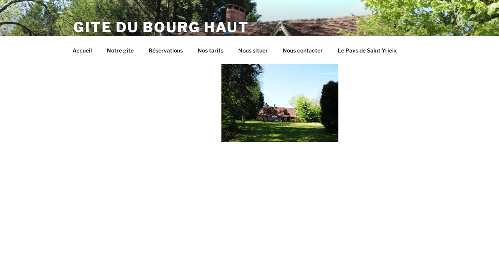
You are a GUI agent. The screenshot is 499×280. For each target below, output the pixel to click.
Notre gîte (120, 50)
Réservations (166, 50)
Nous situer (253, 50)
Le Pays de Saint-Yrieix (367, 50)
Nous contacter (303, 50)
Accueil (82, 50)
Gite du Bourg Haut (161, 27)
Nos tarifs (210, 50)
